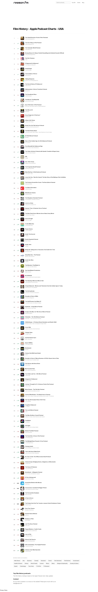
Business (29, 560)
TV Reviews (46, 566)
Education (43, 560)
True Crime (31, 566)
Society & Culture (74, 563)
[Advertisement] (49, 13)
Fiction (50, 560)
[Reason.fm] (21, 2)
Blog (83, 2)
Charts (78, 2)
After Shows (17, 560)
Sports (15, 566)
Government (76, 560)
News (53, 563)
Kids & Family (34, 563)
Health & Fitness (18, 563)
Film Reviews (67, 560)
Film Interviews (58, 560)
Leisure (41, 563)
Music (47, 563)
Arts (24, 560)
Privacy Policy (3, 590)
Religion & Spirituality (62, 563)
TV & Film (38, 566)
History (26, 563)
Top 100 (73, 2)
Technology (23, 566)
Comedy (36, 560)
